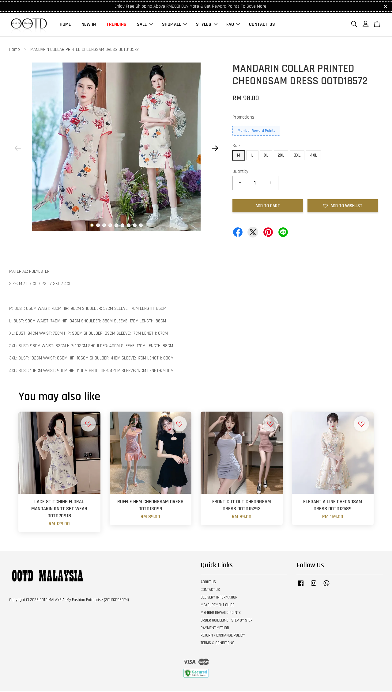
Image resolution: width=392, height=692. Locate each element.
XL (266, 156)
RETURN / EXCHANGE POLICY (223, 635)
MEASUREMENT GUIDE (217, 605)
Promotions (243, 118)
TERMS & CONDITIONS (217, 643)
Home (14, 50)
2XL (281, 156)
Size (236, 146)
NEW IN (88, 24)
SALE (145, 24)
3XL (297, 156)
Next (215, 148)
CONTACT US (262, 24)
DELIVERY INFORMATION (219, 597)
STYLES (206, 24)
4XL (313, 156)
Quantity (240, 172)
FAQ (233, 24)
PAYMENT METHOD (215, 628)
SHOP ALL (174, 24)
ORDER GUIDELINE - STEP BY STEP (227, 620)
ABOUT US (208, 582)
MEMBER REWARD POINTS (221, 613)
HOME (65, 24)
